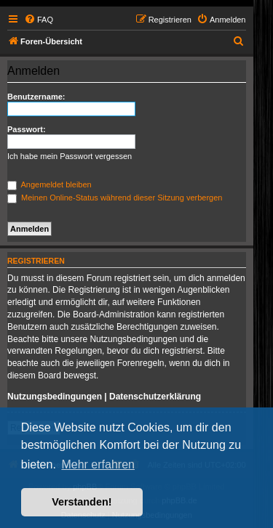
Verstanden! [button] (81, 502)
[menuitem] (38, 19)
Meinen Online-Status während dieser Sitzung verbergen (114, 197)
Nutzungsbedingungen (54, 396)
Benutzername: (36, 96)
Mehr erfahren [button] (98, 464)
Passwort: (26, 129)
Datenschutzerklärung (155, 396)
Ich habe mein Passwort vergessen (69, 156)
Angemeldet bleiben (49, 184)
